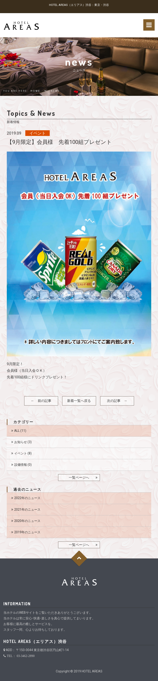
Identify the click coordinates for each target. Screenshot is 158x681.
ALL (17, 430)
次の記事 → (117, 401)
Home (35, 91)
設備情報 (20, 464)
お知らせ (20, 442)
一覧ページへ (79, 478)
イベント (20, 453)
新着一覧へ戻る (79, 401)
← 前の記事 (41, 401)
